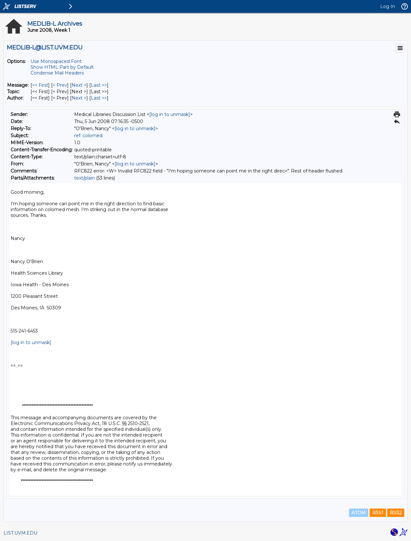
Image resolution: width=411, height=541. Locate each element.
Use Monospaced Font (56, 61)
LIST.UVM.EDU (20, 533)
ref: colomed (88, 135)
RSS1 (377, 513)
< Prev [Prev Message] (60, 85)
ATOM (359, 513)
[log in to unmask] (169, 114)
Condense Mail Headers (57, 73)
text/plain (84, 178)
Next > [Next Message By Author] (79, 98)
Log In (387, 6)
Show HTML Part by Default (62, 67)
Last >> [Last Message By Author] (99, 98)
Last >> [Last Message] (99, 85)
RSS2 (396, 513)
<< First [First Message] (40, 85)
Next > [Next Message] (79, 85)
